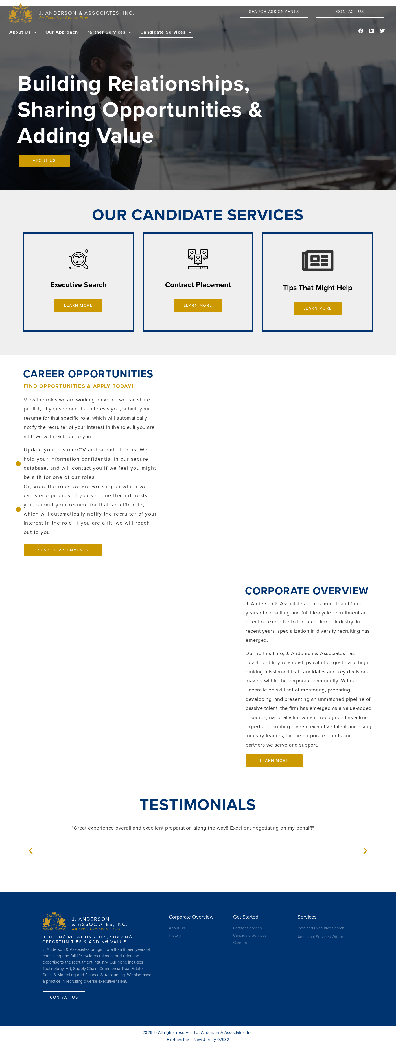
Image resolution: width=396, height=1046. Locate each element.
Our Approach (61, 32)
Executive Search (78, 284)
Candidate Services (166, 32)
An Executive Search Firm (64, 18)
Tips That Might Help (317, 287)
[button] (31, 851)
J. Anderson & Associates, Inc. (86, 13)
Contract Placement (198, 284)
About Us (23, 32)
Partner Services (109, 32)
